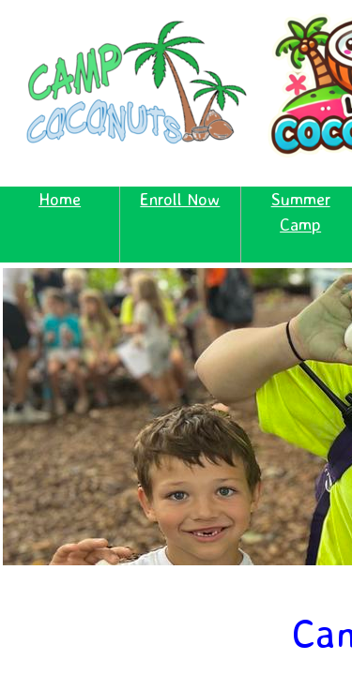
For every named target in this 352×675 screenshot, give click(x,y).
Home (59, 198)
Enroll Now (180, 198)
